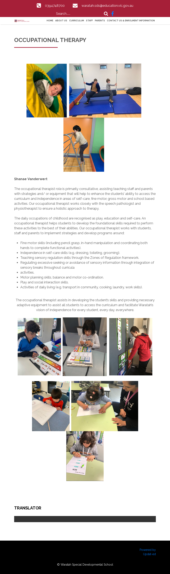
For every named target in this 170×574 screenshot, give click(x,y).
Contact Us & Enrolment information (131, 20)
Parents (100, 20)
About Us (61, 20)
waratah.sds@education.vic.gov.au (107, 6)
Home (50, 20)
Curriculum (76, 20)
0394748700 (55, 6)
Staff (89, 20)
